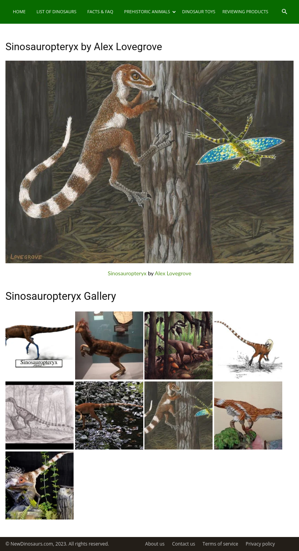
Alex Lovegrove (173, 273)
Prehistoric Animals (150, 11)
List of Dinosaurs (57, 11)
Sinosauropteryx (127, 273)
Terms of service (220, 544)
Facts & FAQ (100, 11)
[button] (284, 12)
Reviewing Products (245, 11)
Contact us (183, 544)
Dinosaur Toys (198, 11)
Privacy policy (260, 544)
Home (19, 11)
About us (155, 544)
